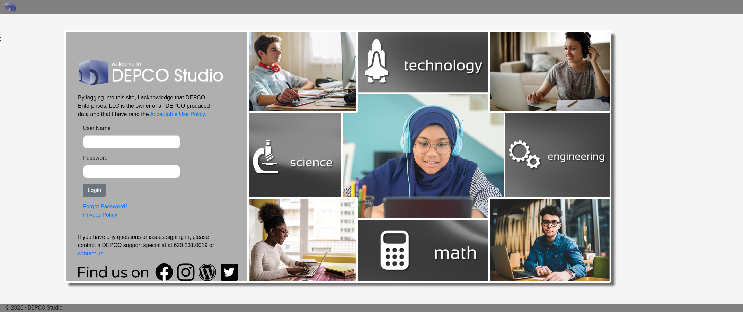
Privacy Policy (100, 214)
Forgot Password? (105, 206)
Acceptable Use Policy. (178, 114)
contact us (90, 254)
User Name (96, 128)
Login (94, 190)
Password (95, 158)
